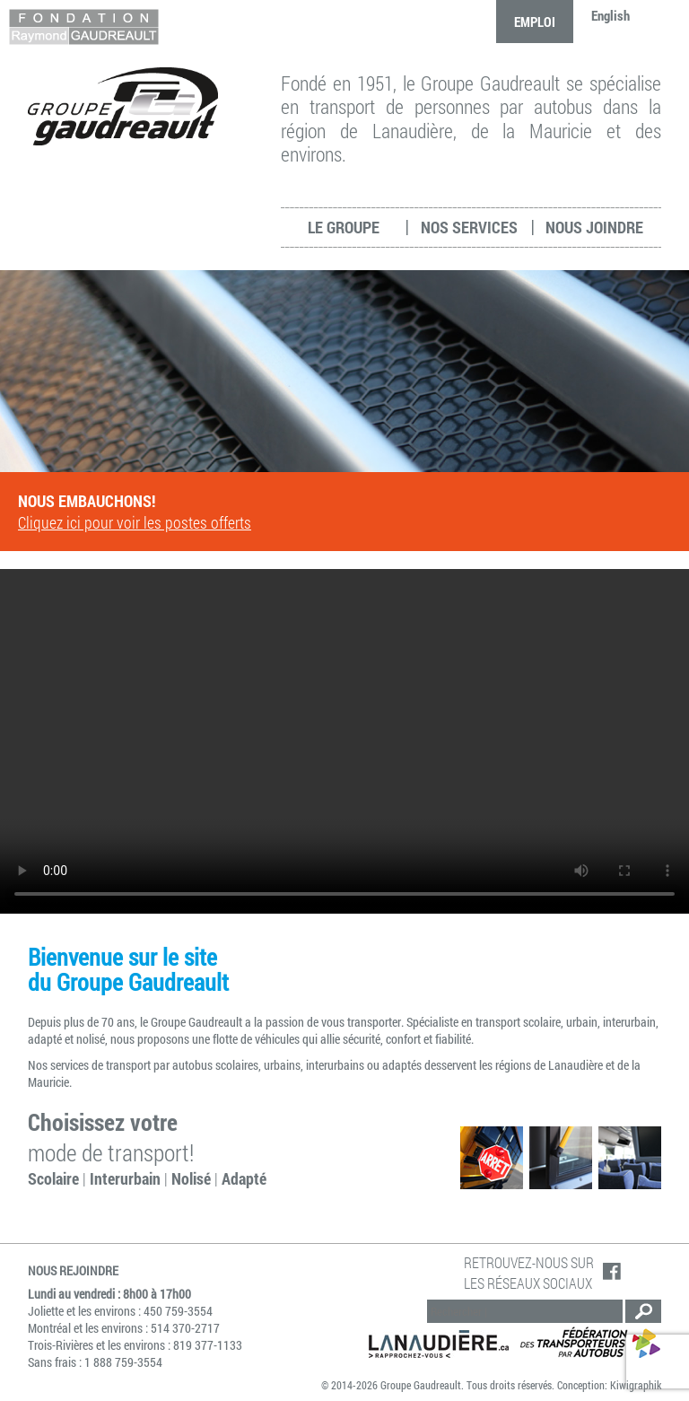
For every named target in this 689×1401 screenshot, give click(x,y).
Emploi (534, 22)
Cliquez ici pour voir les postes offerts (134, 522)
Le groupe (343, 227)
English (610, 15)
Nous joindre (594, 227)
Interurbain (125, 1178)
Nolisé (191, 1178)
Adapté (244, 1178)
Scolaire (53, 1178)
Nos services (469, 227)
